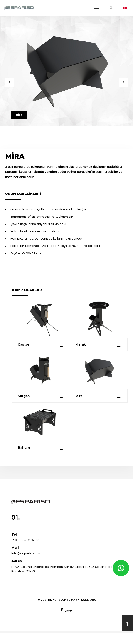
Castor (23, 344)
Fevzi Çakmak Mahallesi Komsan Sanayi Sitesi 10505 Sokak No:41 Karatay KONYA (62, 569)
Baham (24, 447)
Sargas (24, 396)
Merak (80, 344)
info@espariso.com (26, 553)
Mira (78, 396)
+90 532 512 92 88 (25, 540)
